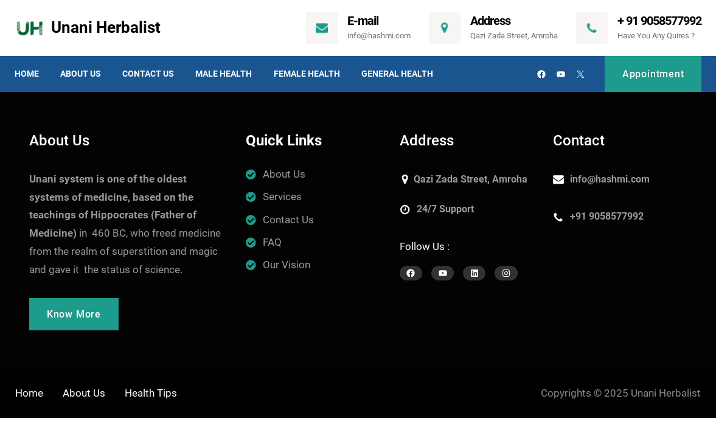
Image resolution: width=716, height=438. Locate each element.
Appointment (653, 74)
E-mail (362, 20)
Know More (74, 314)
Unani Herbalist (106, 27)
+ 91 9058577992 (659, 20)
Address (490, 20)
